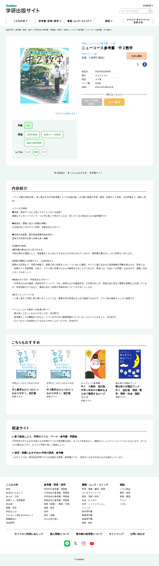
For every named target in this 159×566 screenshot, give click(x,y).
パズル (123, 504)
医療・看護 (125, 496)
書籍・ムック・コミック (95, 484)
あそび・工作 (12, 496)
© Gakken (79, 559)
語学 (46, 511)
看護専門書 (87, 515)
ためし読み (136, 56)
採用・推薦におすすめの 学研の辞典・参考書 (38, 452)
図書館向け (11, 519)
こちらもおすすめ (78, 173)
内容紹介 (61, 173)
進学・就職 (49, 515)
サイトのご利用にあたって (28, 534)
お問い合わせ (137, 534)
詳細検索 (148, 5)
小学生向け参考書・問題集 (56, 493)
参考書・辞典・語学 (24, 30)
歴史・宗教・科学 (90, 496)
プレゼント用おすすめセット (19, 515)
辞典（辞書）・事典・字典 (56, 504)
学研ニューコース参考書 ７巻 (98, 43)
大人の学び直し (51, 519)
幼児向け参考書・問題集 (55, 489)
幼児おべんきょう (14, 493)
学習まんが (11, 511)
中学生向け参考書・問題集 (45, 30)
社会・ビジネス (89, 500)
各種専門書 (87, 519)
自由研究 (10, 523)
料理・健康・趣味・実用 (93, 489)
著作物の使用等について (89, 534)
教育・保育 (125, 493)
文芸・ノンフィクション (93, 504)
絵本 (8, 489)
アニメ (123, 500)
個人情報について (59, 534)
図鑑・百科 (11, 508)
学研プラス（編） (90, 54)
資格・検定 (49, 508)
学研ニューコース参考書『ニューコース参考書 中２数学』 (88, 30)
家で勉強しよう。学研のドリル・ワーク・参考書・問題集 (45, 436)
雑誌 (122, 484)
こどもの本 (12, 484)
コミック (86, 508)
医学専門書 (87, 511)
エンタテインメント (91, 493)
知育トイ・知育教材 (15, 500)
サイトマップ (116, 534)
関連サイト (97, 173)
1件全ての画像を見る (66, 113)
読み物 (9, 504)
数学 (60, 30)
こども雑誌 (125, 489)
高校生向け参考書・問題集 (56, 500)
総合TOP (9, 30)
